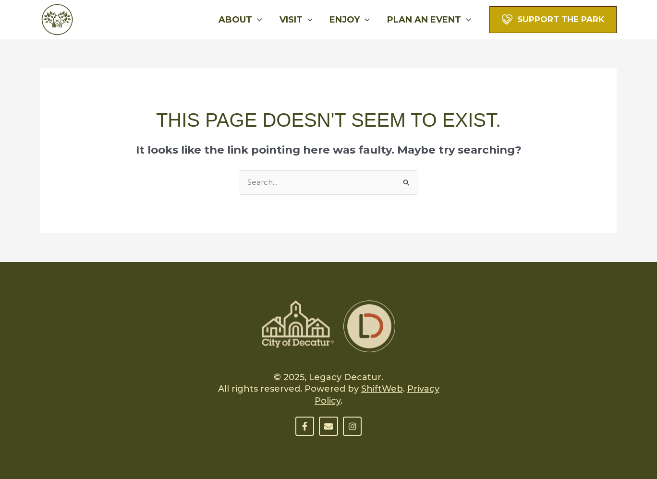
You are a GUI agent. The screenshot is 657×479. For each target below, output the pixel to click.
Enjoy (349, 19)
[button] (553, 19)
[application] (257, 19)
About (240, 19)
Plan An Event (429, 19)
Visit (296, 19)
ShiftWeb (382, 388)
